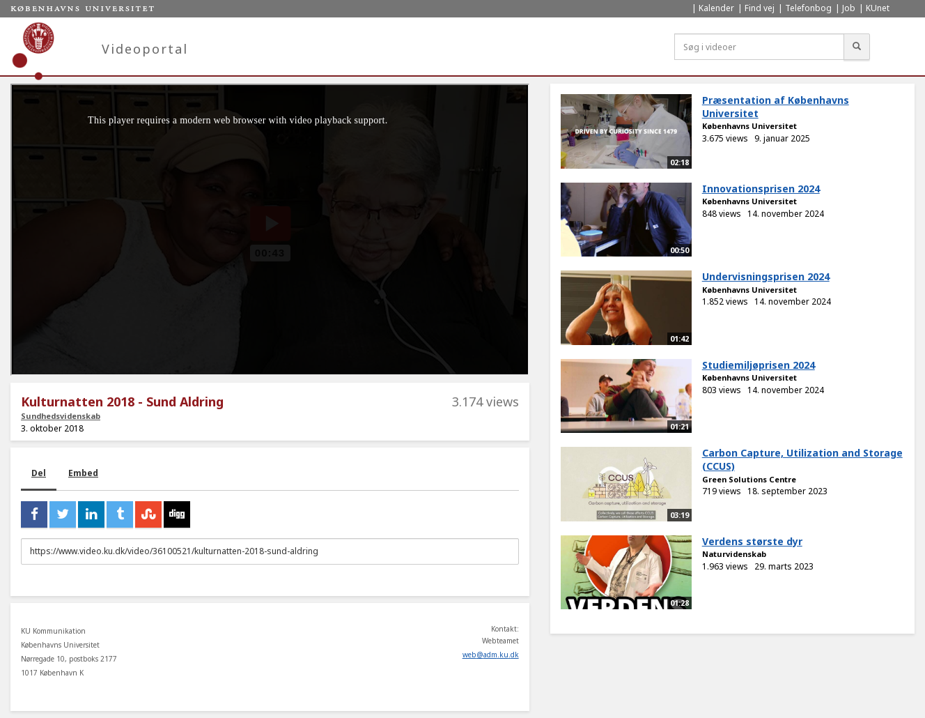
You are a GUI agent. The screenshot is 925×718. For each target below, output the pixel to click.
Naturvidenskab (734, 554)
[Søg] (857, 46)
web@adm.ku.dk (490, 654)
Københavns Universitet (749, 126)
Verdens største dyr (752, 541)
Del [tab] (38, 473)
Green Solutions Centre (749, 479)
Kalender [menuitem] (716, 8)
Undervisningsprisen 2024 (766, 276)
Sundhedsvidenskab (60, 416)
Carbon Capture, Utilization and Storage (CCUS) (802, 459)
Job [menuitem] (848, 8)
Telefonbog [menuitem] (808, 8)
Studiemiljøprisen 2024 (758, 365)
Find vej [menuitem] (760, 8)
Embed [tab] (83, 473)
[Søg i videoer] (759, 46)
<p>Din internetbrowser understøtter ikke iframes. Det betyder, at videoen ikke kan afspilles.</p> (269, 230)
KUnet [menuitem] (877, 8)
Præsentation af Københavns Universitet (775, 106)
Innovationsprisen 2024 (761, 188)
